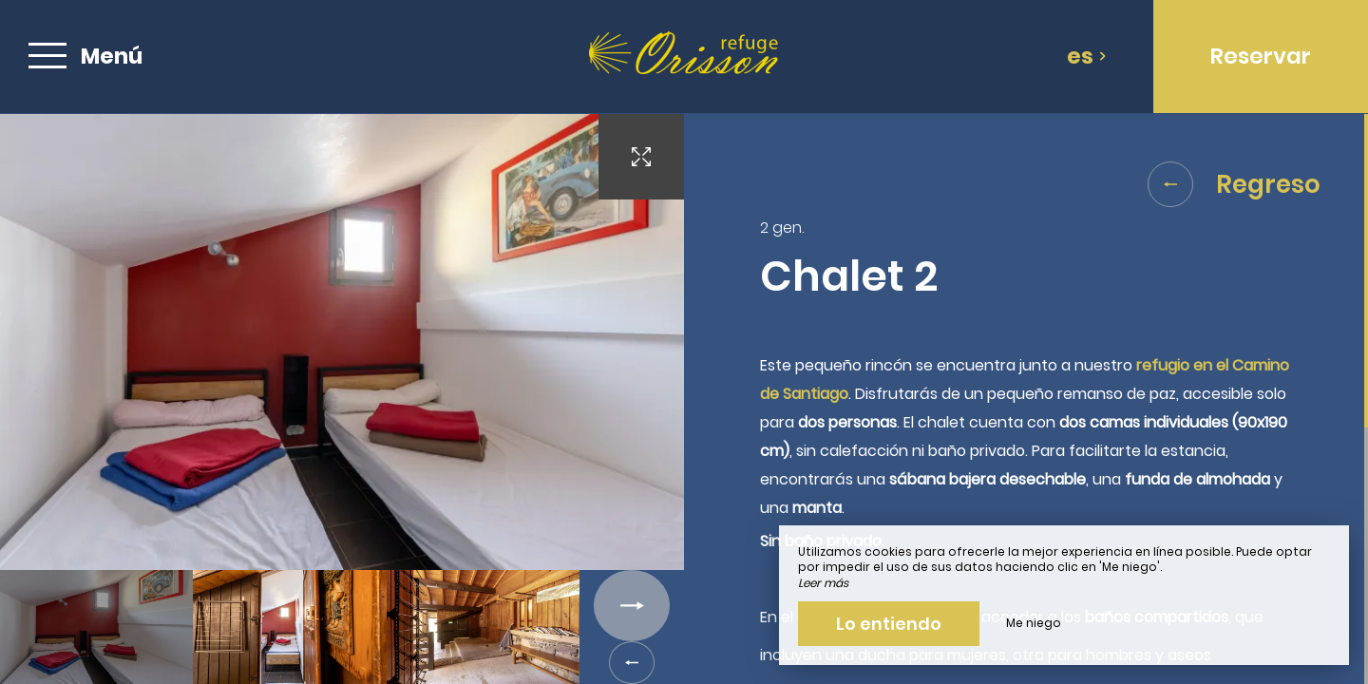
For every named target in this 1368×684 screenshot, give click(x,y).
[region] (1026, 399)
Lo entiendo (888, 624)
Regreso (1234, 184)
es (1087, 56)
